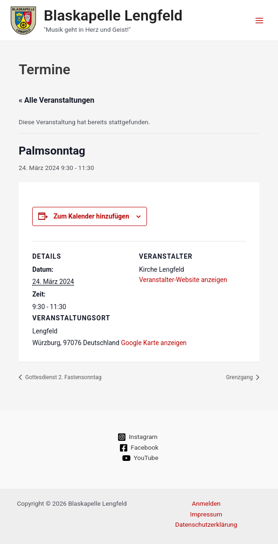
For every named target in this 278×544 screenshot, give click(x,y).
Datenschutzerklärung (206, 524)
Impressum (206, 514)
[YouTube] (140, 458)
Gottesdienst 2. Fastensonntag (63, 377)
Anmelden (206, 503)
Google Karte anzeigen (154, 342)
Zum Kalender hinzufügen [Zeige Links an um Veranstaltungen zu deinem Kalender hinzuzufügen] (91, 216)
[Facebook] (139, 448)
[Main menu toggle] (259, 20)
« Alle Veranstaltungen (56, 100)
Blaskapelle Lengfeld (113, 15)
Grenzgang (240, 377)
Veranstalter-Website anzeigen (183, 279)
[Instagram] (137, 437)
